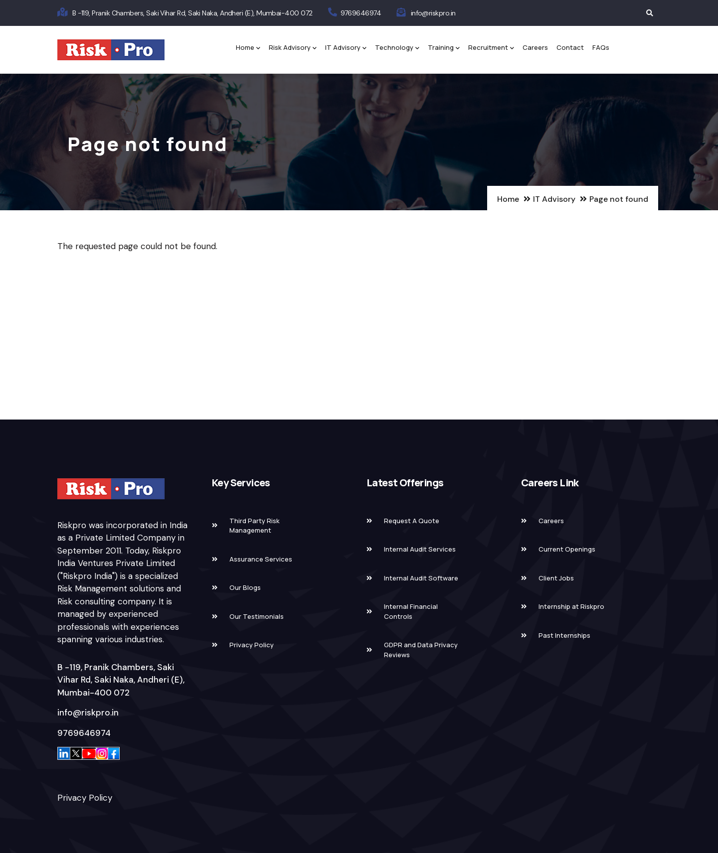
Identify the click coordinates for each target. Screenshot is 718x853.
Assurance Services (260, 559)
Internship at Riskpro (571, 606)
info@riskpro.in (433, 12)
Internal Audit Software (421, 577)
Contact (570, 47)
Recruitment (491, 48)
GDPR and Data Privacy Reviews (421, 649)
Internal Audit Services (420, 549)
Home (248, 48)
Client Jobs (556, 577)
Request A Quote (411, 520)
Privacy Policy (84, 797)
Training (444, 48)
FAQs (600, 47)
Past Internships (564, 635)
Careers (535, 47)
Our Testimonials (256, 616)
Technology (397, 48)
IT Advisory (345, 48)
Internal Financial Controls (411, 611)
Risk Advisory (293, 48)
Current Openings (566, 549)
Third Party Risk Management (254, 525)
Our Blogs (245, 587)
